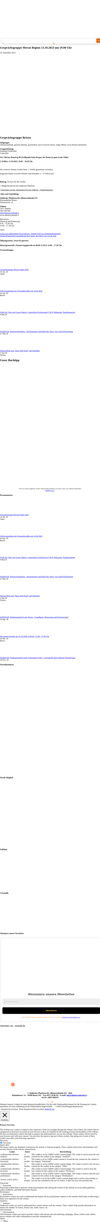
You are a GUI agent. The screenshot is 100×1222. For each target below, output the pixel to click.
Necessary (7, 1143)
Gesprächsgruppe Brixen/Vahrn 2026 (14, 270)
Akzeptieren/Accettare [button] (9, 1109)
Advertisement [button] (5, 1210)
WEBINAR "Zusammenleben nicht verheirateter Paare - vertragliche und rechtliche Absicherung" (38, 658)
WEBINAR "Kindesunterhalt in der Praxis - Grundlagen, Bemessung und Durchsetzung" (34, 617)
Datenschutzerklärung (71, 1017)
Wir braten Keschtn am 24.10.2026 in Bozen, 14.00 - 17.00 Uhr (24, 636)
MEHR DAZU (50, 490)
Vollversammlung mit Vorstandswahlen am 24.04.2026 (21, 291)
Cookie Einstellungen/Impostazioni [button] (69, 1106)
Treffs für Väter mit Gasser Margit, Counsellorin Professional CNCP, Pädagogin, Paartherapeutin (37, 312)
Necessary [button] (4, 1140)
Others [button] (2, 1219)
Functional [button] (4, 1183)
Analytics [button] (3, 1201)
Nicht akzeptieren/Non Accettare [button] (31, 1109)
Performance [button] (5, 1192)
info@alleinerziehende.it (9, 213)
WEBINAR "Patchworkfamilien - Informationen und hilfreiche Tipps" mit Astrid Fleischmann (36, 332)
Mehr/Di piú (50, 1109)
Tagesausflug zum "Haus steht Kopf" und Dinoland (20, 351)
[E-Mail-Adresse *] (51, 1001)
